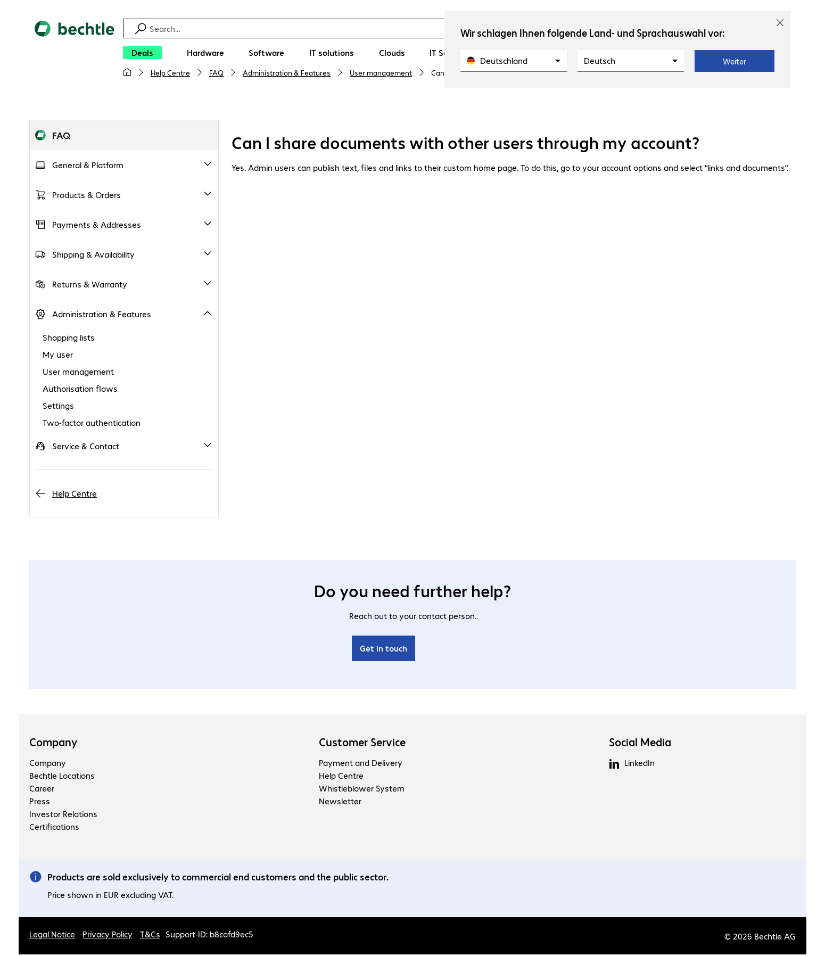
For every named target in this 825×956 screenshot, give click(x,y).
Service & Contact (85, 447)
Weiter (734, 61)
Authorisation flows (80, 389)
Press (39, 802)
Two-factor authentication (92, 424)
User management (381, 72)
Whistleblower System (362, 789)
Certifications (54, 828)
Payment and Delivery (360, 764)
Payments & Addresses (96, 226)
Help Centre (170, 72)
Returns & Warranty (89, 285)
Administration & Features (287, 72)
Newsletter (340, 802)
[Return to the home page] (74, 54)
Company (53, 743)
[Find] (419, 28)
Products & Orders (86, 196)
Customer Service (362, 743)
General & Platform (87, 166)
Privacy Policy (107, 935)
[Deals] (142, 52)
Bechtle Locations (62, 776)
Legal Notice (52, 935)
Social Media (640, 743)
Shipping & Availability (93, 255)
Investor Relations (63, 815)
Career (41, 789)
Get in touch (383, 649)
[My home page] (127, 72)
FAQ (216, 72)
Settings (58, 407)
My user (58, 355)
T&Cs (150, 935)
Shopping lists (69, 338)
